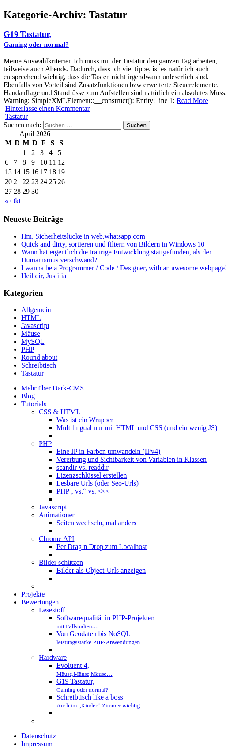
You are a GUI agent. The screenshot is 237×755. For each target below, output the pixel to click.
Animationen (57, 515)
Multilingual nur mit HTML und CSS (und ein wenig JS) (136, 427)
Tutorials (33, 404)
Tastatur (16, 116)
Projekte (33, 594)
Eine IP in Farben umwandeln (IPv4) (108, 451)
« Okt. (14, 201)
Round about (39, 357)
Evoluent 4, (84, 669)
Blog (28, 396)
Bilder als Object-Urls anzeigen (101, 570)
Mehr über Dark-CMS (52, 388)
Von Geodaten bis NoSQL (98, 637)
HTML (31, 317)
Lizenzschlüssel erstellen (91, 475)
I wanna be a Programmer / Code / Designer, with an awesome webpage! (124, 268)
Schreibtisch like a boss (98, 701)
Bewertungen (40, 602)
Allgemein (36, 309)
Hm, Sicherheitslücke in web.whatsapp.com (83, 236)
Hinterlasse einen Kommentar (47, 108)
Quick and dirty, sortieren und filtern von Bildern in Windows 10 (112, 244)
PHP (27, 349)
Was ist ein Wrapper (84, 420)
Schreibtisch (38, 365)
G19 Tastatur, (36, 38)
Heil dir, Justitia (43, 276)
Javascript (35, 325)
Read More (192, 100)
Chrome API (56, 538)
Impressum (37, 744)
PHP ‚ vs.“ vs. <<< (83, 491)
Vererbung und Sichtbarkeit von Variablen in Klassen (131, 459)
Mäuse (30, 333)
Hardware (53, 657)
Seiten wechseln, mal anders (96, 523)
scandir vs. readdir (82, 467)
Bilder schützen (61, 562)
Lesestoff (52, 610)
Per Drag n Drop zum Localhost (101, 546)
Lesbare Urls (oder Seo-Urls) (97, 483)
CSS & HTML (59, 412)
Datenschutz (38, 736)
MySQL (32, 341)
